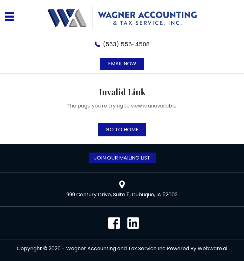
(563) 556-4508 (126, 44)
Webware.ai (212, 248)
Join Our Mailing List (122, 157)
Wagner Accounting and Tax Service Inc (116, 248)
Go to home (122, 129)
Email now (122, 63)
